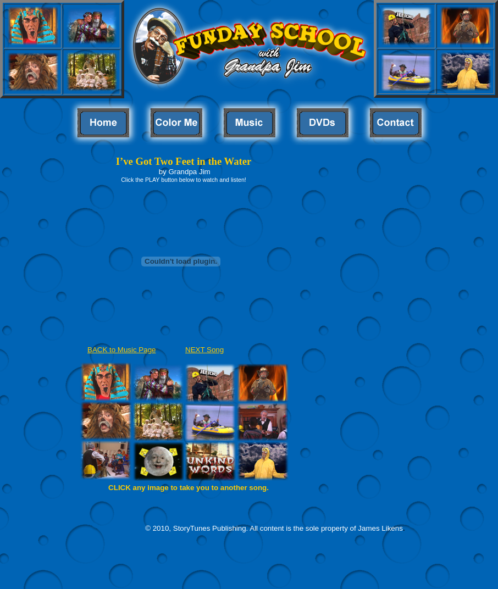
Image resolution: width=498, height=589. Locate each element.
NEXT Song (204, 350)
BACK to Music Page (121, 350)
